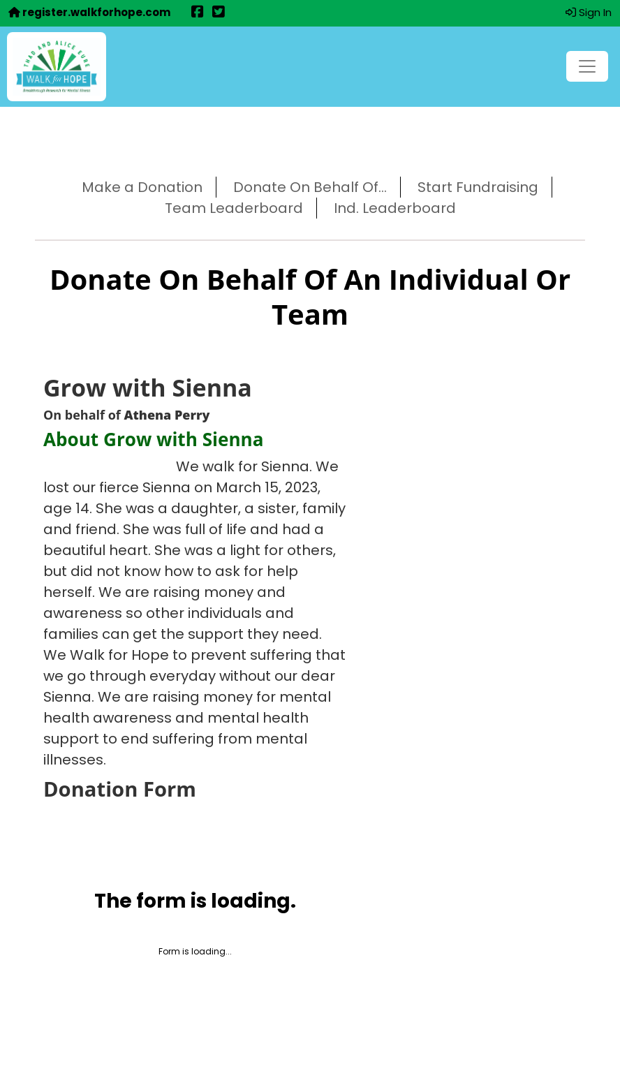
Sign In (589, 12)
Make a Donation (142, 187)
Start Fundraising (478, 187)
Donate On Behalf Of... (310, 187)
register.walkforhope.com (89, 12)
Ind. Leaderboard (395, 208)
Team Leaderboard (234, 208)
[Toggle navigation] (587, 66)
